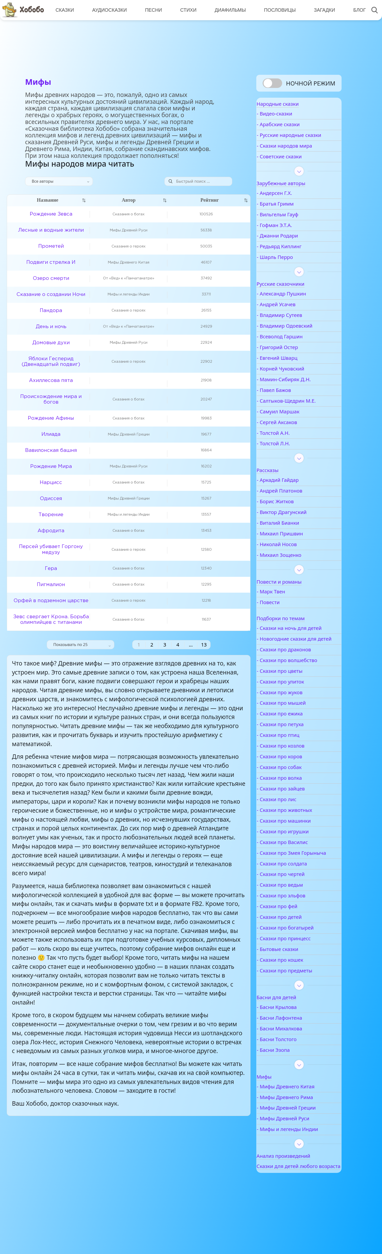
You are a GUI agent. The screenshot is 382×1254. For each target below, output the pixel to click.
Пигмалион (51, 584)
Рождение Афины (51, 418)
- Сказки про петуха (295, 749)
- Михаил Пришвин (295, 545)
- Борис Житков (290, 513)
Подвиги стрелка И (51, 262)
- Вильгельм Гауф (293, 226)
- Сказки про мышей (296, 727)
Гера (51, 568)
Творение (50, 515)
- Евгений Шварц (292, 369)
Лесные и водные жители (51, 230)
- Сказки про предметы (300, 1001)
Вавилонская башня (51, 450)
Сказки (64, 9)
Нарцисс (51, 482)
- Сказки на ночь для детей (297, 642)
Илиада (50, 434)
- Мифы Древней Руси (298, 1149)
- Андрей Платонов (295, 502)
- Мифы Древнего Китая (301, 1117)
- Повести (283, 613)
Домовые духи (51, 343)
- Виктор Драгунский (297, 523)
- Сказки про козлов (296, 770)
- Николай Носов (292, 555)
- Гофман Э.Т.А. (289, 236)
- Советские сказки (294, 168)
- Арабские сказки (293, 129)
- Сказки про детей (294, 948)
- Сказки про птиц (293, 759)
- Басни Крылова (292, 1038)
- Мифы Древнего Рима (300, 1128)
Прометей (51, 246)
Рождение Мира (51, 466)
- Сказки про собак (294, 791)
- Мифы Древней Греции (301, 1139)
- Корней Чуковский (296, 380)
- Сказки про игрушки (298, 856)
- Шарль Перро (290, 269)
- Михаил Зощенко (294, 566)
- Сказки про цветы (295, 695)
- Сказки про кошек (295, 991)
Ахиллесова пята (51, 380)
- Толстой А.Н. (288, 444)
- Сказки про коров (294, 781)
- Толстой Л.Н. (288, 455)
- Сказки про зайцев (296, 813)
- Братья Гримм (290, 215)
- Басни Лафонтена (294, 1048)
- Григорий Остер (292, 358)
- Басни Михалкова (294, 1059)
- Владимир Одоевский (300, 337)
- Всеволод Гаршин (295, 348)
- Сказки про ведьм (295, 915)
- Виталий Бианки (293, 534)
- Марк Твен (286, 603)
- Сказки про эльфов (296, 926)
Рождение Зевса (51, 214)
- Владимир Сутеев (294, 326)
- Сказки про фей (292, 937)
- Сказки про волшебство (302, 684)
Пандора (51, 310)
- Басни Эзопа (288, 1081)
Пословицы (277, 9)
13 (204, 644)
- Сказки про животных (299, 834)
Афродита (51, 531)
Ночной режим (310, 83)
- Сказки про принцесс (299, 969)
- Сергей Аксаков (292, 433)
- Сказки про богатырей (300, 958)
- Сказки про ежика (295, 738)
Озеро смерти (51, 278)
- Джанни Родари (292, 247)
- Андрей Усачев (291, 316)
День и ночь (51, 326)
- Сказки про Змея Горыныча (293, 880)
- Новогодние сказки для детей (302, 660)
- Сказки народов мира (299, 157)
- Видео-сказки (289, 118)
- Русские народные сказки (295, 143)
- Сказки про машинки (299, 845)
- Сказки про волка (294, 802)
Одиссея (51, 498)
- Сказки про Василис (297, 866)
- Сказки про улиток (295, 706)
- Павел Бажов (289, 401)
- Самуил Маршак (293, 423)
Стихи (186, 9)
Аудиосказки (108, 9)
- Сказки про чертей (296, 905)
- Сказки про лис (292, 823)
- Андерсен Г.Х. (289, 204)
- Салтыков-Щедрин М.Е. (301, 412)
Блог (355, 9)
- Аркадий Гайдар (293, 491)
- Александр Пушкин (296, 305)
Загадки (320, 9)
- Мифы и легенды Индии (302, 1160)
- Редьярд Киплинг (294, 258)
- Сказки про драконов (299, 674)
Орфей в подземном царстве (51, 600)
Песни (152, 9)
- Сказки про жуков (295, 716)
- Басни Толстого (292, 1070)
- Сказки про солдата (297, 894)
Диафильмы (227, 9)
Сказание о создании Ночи (51, 294)
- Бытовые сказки (293, 980)
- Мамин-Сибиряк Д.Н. (299, 391)
